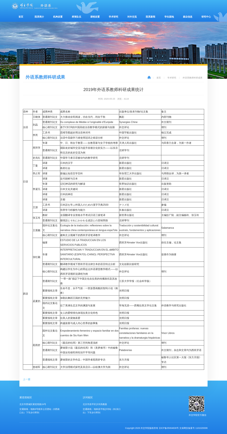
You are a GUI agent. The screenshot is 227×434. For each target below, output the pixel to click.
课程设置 (95, 16)
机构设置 (58, 16)
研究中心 (206, 16)
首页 (20, 16)
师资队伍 (76, 16)
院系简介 (39, 16)
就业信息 (187, 16)
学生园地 (169, 16)
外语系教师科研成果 (192, 77)
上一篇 (26, 379)
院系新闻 (150, 16)
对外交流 (132, 16)
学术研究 (113, 16)
